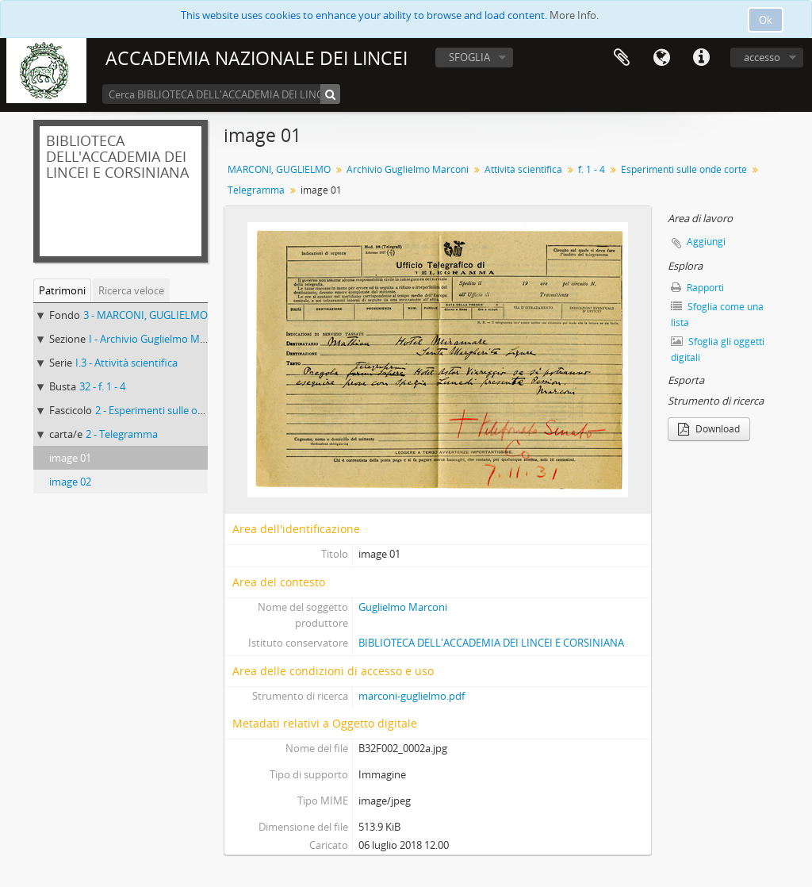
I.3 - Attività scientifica (126, 362)
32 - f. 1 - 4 (102, 386)
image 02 (70, 481)
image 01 (70, 458)
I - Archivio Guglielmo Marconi (159, 339)
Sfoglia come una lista (717, 314)
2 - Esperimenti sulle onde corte (169, 410)
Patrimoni (62, 290)
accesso (762, 57)
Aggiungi (706, 241)
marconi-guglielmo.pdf (411, 696)
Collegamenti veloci (701, 58)
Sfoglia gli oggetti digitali (717, 349)
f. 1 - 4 (591, 169)
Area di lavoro (622, 58)
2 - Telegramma (122, 434)
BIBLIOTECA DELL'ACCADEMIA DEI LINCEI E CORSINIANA (491, 642)
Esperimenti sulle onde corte (684, 169)
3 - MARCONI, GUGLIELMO (145, 315)
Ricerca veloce (131, 290)
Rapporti (697, 287)
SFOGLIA (469, 57)
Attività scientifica (523, 169)
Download (709, 429)
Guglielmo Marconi (402, 607)
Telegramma (256, 190)
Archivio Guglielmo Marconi (408, 169)
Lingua (661, 58)
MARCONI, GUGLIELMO (279, 169)
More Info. (574, 15)
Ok (765, 20)
